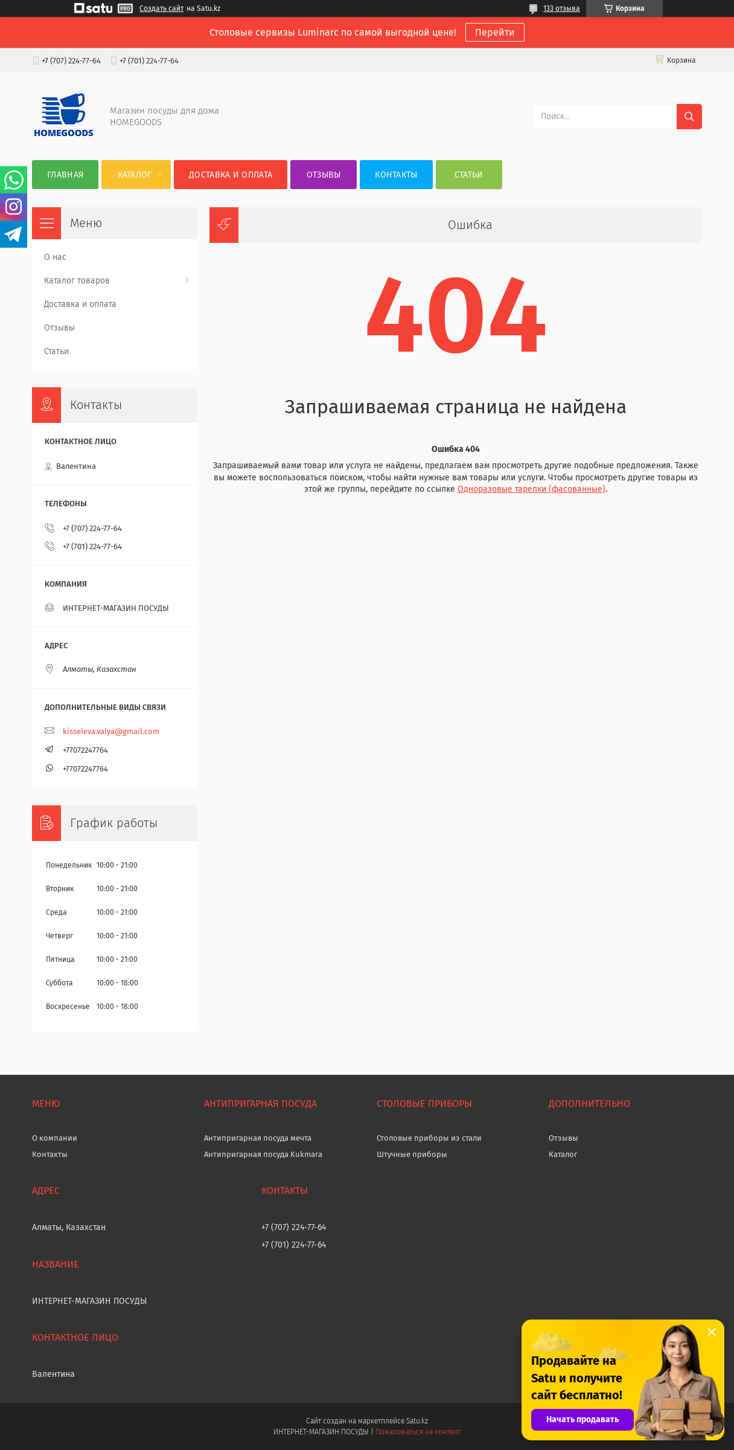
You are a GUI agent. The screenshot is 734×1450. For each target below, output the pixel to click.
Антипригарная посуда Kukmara (263, 1154)
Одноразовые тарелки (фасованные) (531, 489)
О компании (54, 1137)
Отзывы (324, 175)
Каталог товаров (77, 281)
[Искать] (689, 116)
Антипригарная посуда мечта (257, 1137)
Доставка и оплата (230, 175)
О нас (55, 257)
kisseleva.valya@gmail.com (111, 731)
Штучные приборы (412, 1154)
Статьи (469, 175)
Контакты (396, 175)
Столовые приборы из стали (429, 1137)
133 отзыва (561, 8)
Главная (65, 175)
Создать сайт (161, 8)
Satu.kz (417, 1421)
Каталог (135, 175)
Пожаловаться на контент (418, 1432)
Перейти (495, 32)
